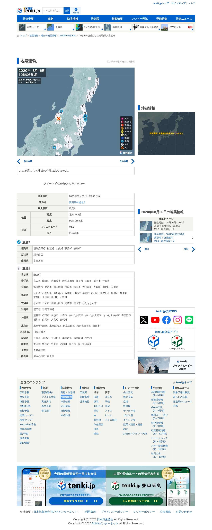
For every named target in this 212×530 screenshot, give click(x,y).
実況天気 (46, 401)
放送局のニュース (182, 401)
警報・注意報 (68, 392)
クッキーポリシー (144, 511)
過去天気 (46, 406)
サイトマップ (178, 3)
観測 (50, 18)
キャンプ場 (129, 420)
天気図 (95, 18)
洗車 (96, 429)
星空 (96, 410)
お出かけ (98, 406)
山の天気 (128, 392)
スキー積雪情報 (161, 447)
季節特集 (161, 18)
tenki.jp (29, 11)
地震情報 (67, 397)
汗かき (108, 397)
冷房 (107, 406)
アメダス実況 (48, 397)
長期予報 (24, 410)
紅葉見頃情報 (161, 432)
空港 (125, 401)
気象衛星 (84, 397)
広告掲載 (165, 511)
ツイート (48, 183)
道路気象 (24, 438)
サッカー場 (129, 410)
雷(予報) (24, 433)
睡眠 (96, 433)
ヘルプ (191, 3)
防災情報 (72, 18)
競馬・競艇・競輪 (132, 424)
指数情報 (117, 18)
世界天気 (24, 397)
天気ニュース (184, 18)
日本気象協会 (41, 511)
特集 (175, 405)
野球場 (126, 406)
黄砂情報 (24, 442)
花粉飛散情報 (161, 393)
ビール (108, 415)
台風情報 (65, 410)
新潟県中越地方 (77, 202)
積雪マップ (26, 420)
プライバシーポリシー (114, 511)
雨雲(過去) (46, 392)
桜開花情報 (161, 401)
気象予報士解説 (181, 392)
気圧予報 (24, 401)
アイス (108, 410)
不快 (107, 401)
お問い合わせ (184, 511)
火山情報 (65, 406)
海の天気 (128, 397)
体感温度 (98, 424)
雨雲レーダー (27, 415)
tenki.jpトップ (161, 3)
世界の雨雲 (26, 429)
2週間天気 (25, 406)
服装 (96, 401)
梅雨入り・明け (161, 417)
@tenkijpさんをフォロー (70, 183)
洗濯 (96, 397)
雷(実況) (45, 410)
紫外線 (97, 420)
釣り (125, 429)
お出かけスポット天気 (135, 433)
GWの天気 (161, 409)
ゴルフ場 (128, 415)
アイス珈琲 (111, 420)
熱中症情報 (161, 424)
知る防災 (65, 415)
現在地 (76, 13)
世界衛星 (84, 401)
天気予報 (28, 18)
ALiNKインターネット (64, 511)
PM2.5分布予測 (28, 424)
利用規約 (90, 511)
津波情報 (65, 401)
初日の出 (161, 455)
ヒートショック (161, 440)
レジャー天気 (139, 18)
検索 (67, 10)
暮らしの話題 (180, 397)
